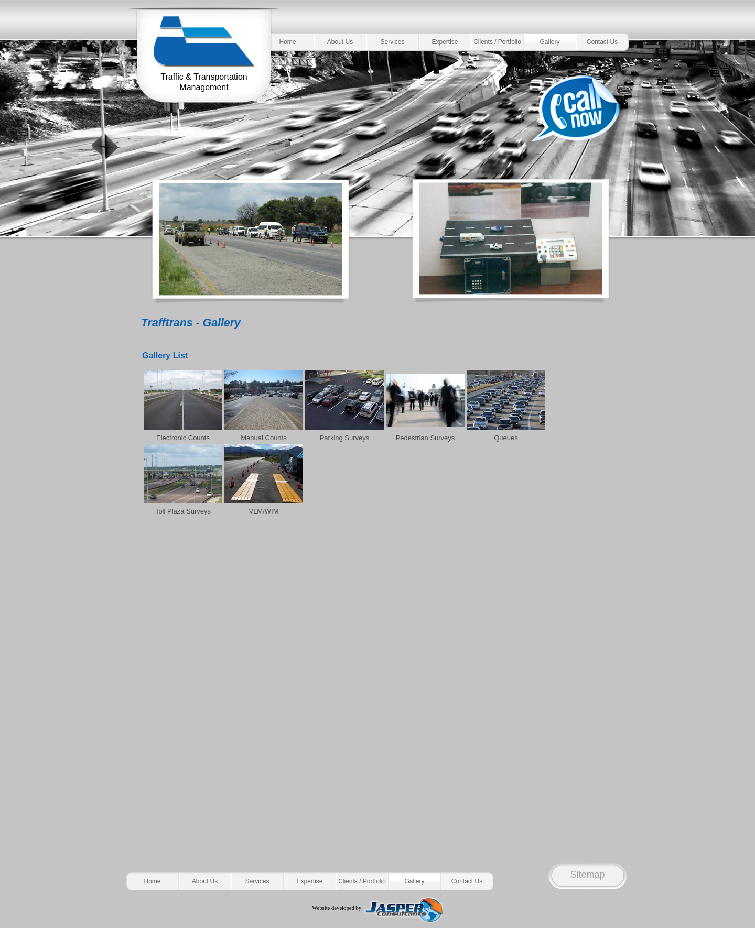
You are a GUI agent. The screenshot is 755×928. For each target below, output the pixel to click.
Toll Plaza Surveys (183, 511)
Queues (506, 438)
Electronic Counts (183, 438)
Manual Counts (263, 438)
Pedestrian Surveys (425, 438)
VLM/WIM (263, 511)
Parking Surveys (345, 438)
